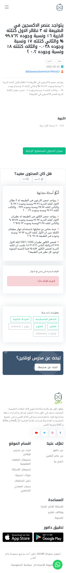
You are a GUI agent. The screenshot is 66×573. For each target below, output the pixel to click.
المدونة (59, 517)
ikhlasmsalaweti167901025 (43, 72)
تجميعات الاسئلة (21, 469)
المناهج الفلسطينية (46, 319)
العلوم (39, 326)
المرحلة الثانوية (21, 319)
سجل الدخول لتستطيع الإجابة (44, 150)
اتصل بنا (58, 461)
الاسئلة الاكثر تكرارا (52, 506)
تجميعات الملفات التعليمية (21, 461)
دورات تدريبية (23, 475)
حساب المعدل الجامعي (23, 488)
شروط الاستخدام (43, 565)
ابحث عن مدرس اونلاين (22, 452)
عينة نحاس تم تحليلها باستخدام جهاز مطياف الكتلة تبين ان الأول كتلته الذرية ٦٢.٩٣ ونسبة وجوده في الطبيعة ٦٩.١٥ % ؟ (33, 232)
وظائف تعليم (55, 512)
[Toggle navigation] (7, 7)
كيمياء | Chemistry (46, 333)
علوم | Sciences (20, 326)
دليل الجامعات (22, 480)
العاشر (53, 326)
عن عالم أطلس (54, 455)
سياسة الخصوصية (21, 565)
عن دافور (58, 450)
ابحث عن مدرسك (48, 367)
